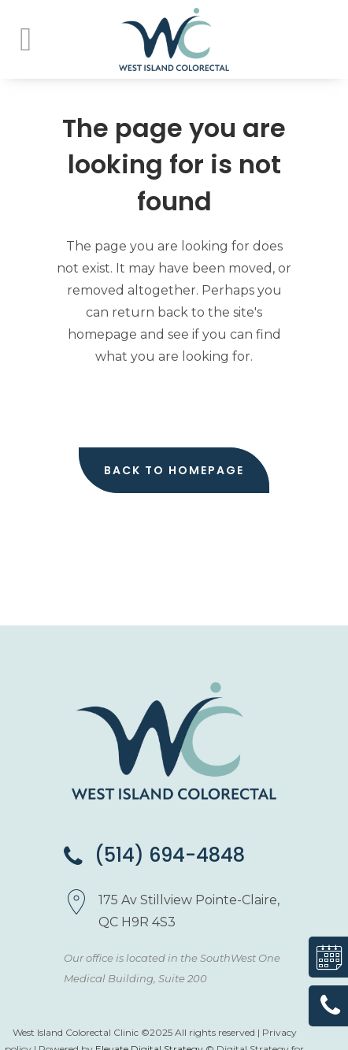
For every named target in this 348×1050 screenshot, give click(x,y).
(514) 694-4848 (154, 855)
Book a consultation (323, 957)
